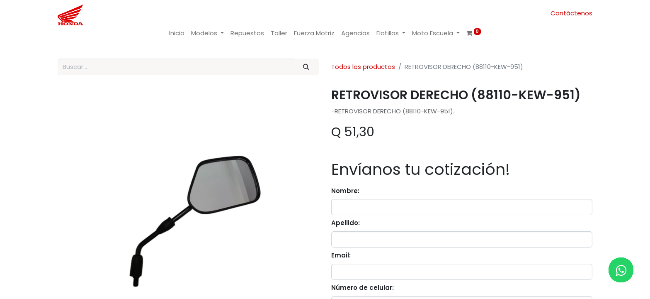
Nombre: (345, 190)
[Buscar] (306, 67)
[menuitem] (177, 33)
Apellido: (345, 222)
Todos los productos (363, 66)
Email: (341, 255)
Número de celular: (362, 287)
